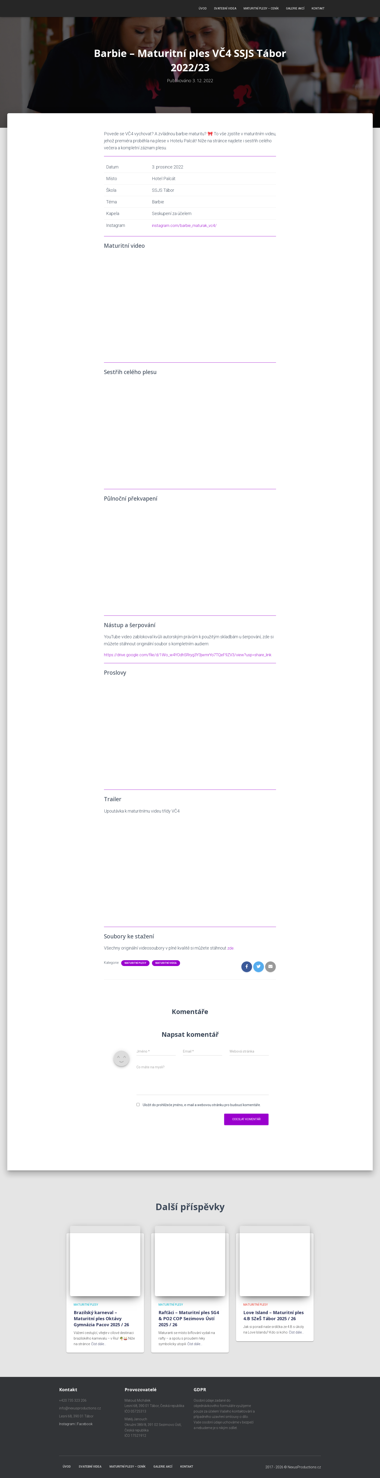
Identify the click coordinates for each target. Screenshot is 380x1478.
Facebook (85, 1424)
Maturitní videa (166, 967)
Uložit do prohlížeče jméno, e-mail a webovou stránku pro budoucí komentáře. (202, 1109)
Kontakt (318, 7)
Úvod (203, 7)
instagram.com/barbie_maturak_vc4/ (184, 222)
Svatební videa (225, 7)
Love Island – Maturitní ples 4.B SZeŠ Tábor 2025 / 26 (273, 1315)
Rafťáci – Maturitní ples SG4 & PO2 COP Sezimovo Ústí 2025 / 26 (188, 1318)
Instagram (67, 1424)
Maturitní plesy (135, 967)
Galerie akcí (295, 7)
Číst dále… (98, 1344)
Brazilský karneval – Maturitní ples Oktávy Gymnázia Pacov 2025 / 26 (101, 1318)
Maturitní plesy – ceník (261, 7)
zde (230, 952)
